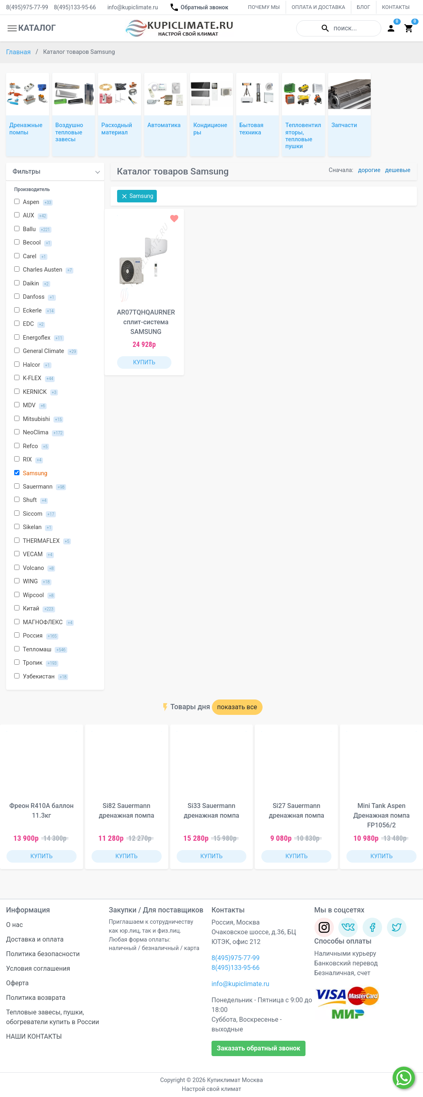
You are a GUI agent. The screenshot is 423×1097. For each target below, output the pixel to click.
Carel (30, 256)
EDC (29, 324)
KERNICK (36, 392)
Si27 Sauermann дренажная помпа (296, 810)
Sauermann (40, 487)
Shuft (31, 500)
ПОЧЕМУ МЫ (264, 7)
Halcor (32, 365)
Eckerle (34, 311)
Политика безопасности (43, 954)
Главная (19, 52)
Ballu (32, 229)
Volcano (34, 568)
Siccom (35, 514)
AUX (30, 215)
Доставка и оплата (35, 939)
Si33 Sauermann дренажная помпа (211, 810)
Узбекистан (41, 676)
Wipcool (34, 595)
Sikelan (33, 527)
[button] (411, 802)
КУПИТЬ (144, 362)
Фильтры (27, 171)
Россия (36, 636)
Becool (33, 243)
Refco (31, 446)
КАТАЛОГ (31, 28)
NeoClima (39, 432)
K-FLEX (34, 378)
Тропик (36, 663)
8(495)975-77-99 (27, 7)
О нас (14, 925)
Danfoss (35, 297)
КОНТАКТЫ (396, 7)
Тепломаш (40, 649)
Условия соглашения (38, 968)
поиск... (338, 28)
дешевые (397, 170)
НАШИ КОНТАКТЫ (34, 1036)
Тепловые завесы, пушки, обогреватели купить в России (52, 1017)
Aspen (33, 202)
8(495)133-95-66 (75, 7)
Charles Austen (43, 270)
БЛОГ (363, 7)
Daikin (32, 283)
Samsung (30, 473)
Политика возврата (36, 997)
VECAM (34, 554)
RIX (28, 459)
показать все (237, 707)
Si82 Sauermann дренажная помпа (126, 810)
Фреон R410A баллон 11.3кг (41, 810)
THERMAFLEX (42, 541)
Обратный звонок (199, 7)
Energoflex (39, 338)
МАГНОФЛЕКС (44, 622)
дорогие (369, 170)
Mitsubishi (38, 419)
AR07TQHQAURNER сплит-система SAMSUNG (146, 322)
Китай (34, 608)
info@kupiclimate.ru (132, 7)
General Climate (45, 351)
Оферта (17, 983)
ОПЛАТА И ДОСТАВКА (318, 7)
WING (32, 581)
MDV (30, 405)
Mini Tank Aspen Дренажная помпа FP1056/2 (381, 815)
